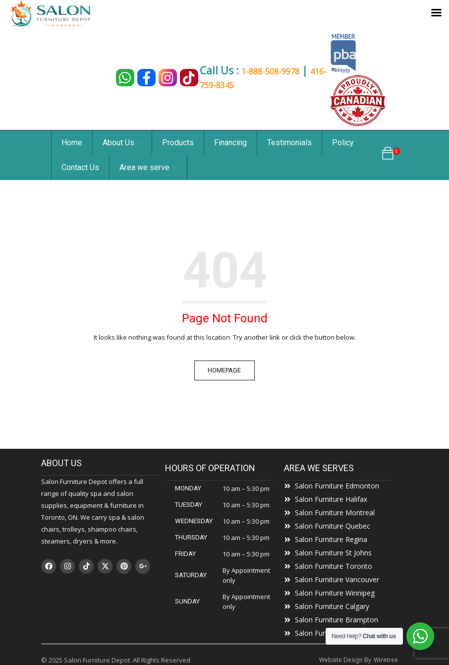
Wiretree (386, 660)
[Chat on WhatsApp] (119, 77)
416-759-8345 (227, 84)
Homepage (224, 370)
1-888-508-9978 (273, 72)
